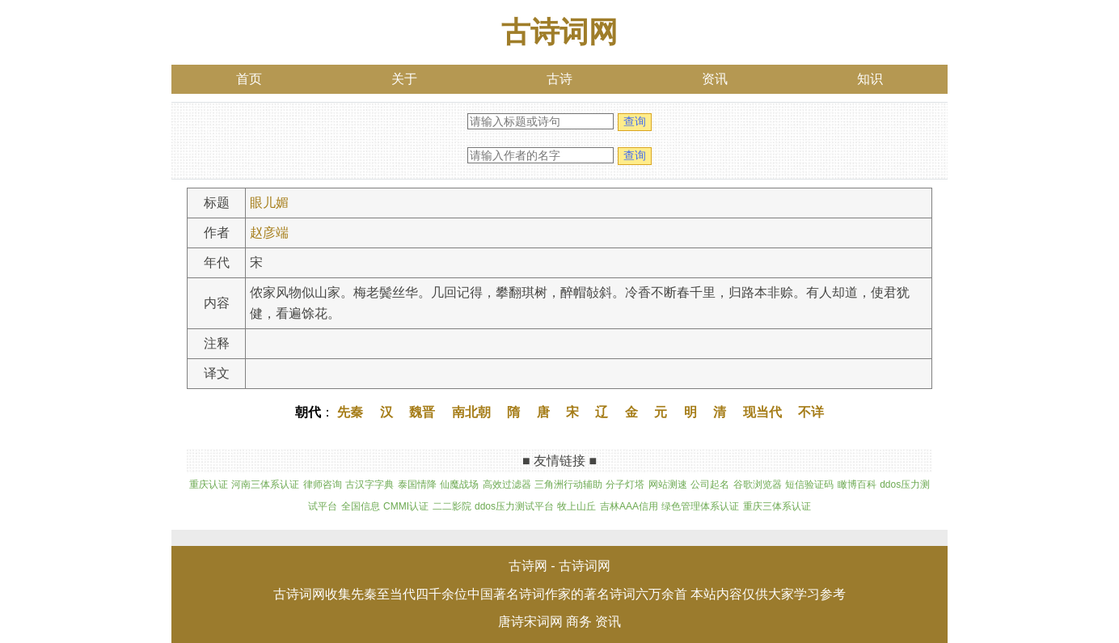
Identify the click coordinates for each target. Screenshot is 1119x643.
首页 (249, 79)
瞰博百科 (857, 484)
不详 (811, 412)
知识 (870, 79)
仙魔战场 (459, 484)
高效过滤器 (507, 484)
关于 (404, 79)
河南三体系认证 (265, 484)
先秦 (350, 412)
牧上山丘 (576, 506)
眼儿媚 (269, 202)
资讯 (715, 79)
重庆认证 (208, 484)
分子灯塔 (625, 484)
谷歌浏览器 (757, 484)
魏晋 (422, 412)
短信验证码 (809, 484)
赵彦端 (269, 232)
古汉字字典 (369, 484)
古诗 (559, 79)
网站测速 (667, 484)
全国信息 (360, 506)
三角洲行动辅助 (568, 484)
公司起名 (709, 484)
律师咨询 (322, 484)
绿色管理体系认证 (700, 506)
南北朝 (471, 412)
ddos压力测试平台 (514, 506)
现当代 (762, 412)
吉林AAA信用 (629, 506)
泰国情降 (417, 484)
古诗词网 (559, 32)
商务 (579, 621)
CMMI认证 (406, 506)
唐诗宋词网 (530, 621)
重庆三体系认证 (777, 506)
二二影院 (452, 506)
